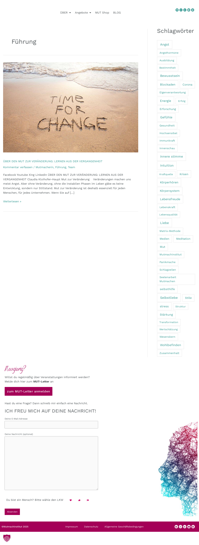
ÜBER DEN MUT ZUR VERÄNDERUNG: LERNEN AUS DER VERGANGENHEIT (52, 161)
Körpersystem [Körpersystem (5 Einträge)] (170, 191)
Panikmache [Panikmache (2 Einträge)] (168, 262)
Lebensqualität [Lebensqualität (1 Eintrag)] (168, 214)
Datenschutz (91, 530)
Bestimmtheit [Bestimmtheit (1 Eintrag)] (167, 67)
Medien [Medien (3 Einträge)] (164, 238)
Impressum (71, 530)
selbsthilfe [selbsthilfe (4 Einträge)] (167, 289)
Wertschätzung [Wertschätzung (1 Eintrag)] (168, 329)
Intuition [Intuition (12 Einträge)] (167, 165)
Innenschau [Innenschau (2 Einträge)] (167, 148)
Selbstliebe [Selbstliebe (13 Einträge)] (169, 298)
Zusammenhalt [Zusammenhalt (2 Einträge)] (169, 353)
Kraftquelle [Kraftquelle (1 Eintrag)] (166, 174)
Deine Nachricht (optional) (51, 464)
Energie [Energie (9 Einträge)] (165, 101)
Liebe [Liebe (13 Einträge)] (164, 223)
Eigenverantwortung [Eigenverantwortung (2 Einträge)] (173, 92)
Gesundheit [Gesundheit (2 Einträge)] (167, 125)
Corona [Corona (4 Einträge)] (187, 84)
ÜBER (65, 13)
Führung (60, 167)
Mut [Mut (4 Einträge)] (162, 246)
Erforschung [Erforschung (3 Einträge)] (168, 109)
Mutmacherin (44, 167)
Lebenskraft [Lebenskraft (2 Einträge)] (167, 207)
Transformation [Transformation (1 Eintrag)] (168, 322)
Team (71, 167)
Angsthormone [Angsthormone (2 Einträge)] (169, 52)
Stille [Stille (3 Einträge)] (188, 297)
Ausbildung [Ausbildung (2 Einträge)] (167, 60)
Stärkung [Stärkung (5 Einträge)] (166, 314)
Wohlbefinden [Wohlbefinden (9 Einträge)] (170, 345)
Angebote (83, 13)
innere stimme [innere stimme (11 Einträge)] (171, 156)
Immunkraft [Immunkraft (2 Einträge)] (167, 140)
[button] (7, 538)
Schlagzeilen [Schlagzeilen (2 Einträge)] (168, 269)
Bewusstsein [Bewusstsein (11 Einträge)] (170, 76)
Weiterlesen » (12, 201)
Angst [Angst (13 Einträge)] (164, 44)
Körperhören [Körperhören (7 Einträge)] (169, 182)
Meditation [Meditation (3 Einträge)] (183, 238)
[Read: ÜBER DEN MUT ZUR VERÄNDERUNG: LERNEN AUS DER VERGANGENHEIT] (70, 107)
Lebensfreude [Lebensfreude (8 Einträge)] (170, 199)
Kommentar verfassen (17, 167)
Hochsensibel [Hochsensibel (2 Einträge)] (168, 133)
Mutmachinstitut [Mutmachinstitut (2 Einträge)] (171, 254)
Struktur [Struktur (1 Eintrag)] (180, 306)
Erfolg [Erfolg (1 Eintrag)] (181, 101)
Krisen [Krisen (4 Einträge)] (184, 174)
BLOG (117, 12)
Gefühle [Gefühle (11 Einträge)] (166, 117)
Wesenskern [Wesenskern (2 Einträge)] (167, 336)
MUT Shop (102, 12)
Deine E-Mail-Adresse (51, 423)
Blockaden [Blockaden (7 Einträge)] (167, 84)
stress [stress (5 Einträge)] (164, 306)
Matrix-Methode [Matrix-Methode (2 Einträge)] (170, 231)
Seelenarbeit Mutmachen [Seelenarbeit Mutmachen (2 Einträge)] (168, 279)
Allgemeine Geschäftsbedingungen (123, 530)
